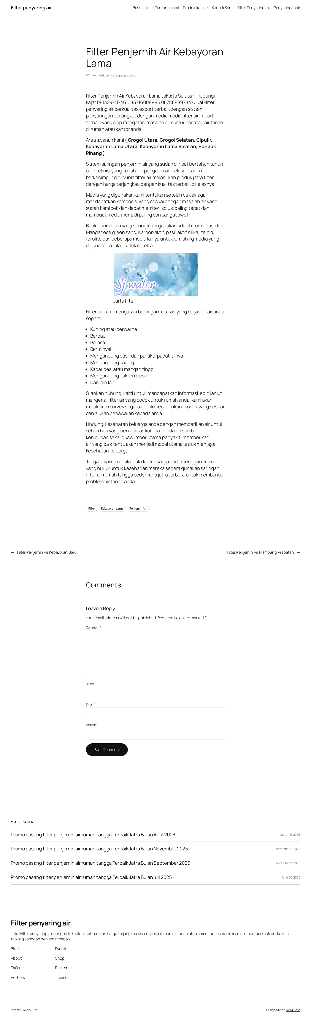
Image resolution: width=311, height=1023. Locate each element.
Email (90, 704)
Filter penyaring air (31, 7)
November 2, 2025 (288, 849)
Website (91, 725)
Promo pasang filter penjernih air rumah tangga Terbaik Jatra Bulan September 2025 (100, 863)
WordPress (293, 1010)
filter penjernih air (124, 75)
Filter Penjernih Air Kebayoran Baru (47, 552)
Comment (93, 627)
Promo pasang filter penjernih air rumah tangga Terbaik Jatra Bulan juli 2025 (91, 877)
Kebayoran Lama (112, 508)
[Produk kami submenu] (206, 7)
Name (91, 684)
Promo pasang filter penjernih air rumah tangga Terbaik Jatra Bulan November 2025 (99, 848)
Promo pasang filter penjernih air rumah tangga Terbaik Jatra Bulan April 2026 (93, 834)
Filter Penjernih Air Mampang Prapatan (260, 552)
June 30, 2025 (290, 877)
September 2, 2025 (287, 863)
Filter (91, 508)
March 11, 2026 (290, 834)
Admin (104, 75)
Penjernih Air (137, 508)
